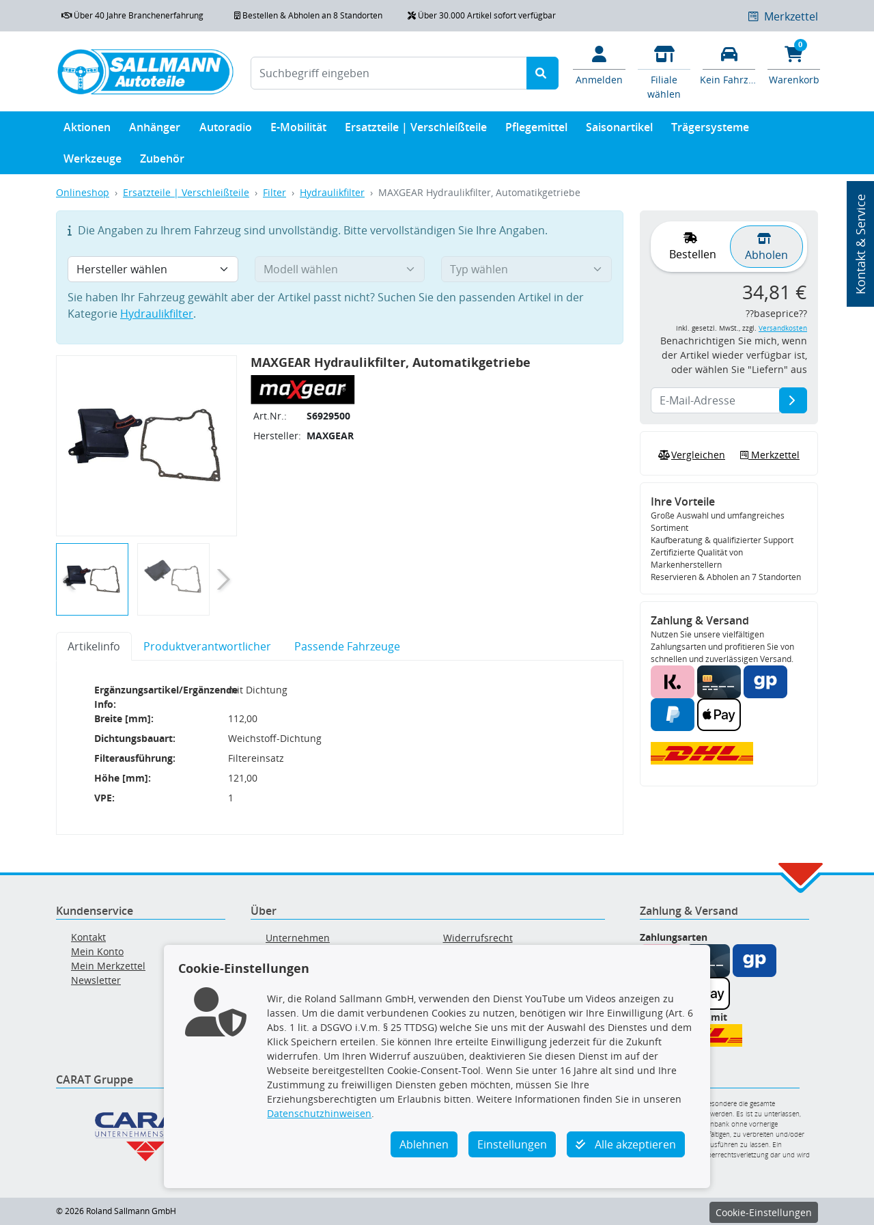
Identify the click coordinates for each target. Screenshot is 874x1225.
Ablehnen (424, 1144)
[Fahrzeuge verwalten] (728, 64)
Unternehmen (298, 937)
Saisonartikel (619, 130)
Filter (274, 192)
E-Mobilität (298, 130)
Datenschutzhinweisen (319, 1113)
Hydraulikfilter (332, 192)
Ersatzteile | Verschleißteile (416, 130)
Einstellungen (512, 1144)
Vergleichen (690, 455)
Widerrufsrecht (478, 937)
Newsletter (96, 980)
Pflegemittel (536, 130)
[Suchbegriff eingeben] (389, 73)
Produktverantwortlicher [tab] (207, 646)
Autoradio (225, 130)
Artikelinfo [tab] (94, 646)
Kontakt (88, 937)
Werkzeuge (93, 161)
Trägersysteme (710, 130)
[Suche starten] (542, 73)
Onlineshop (82, 192)
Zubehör (162, 161)
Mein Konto (97, 951)
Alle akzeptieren (626, 1144)
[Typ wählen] (526, 269)
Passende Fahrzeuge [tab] (347, 646)
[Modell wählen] (340, 269)
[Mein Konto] (599, 64)
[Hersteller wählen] (153, 269)
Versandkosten (783, 328)
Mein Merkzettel (108, 965)
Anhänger (154, 130)
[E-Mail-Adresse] (793, 400)
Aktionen (87, 130)
